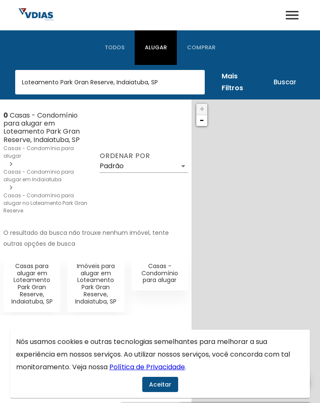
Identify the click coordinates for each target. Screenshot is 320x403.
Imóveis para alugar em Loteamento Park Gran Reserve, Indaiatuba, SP (96, 284)
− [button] (202, 120)
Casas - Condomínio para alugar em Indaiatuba (38, 175)
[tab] (115, 47)
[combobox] (110, 82)
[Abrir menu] (292, 15)
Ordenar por (125, 156)
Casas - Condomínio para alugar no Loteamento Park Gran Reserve (45, 203)
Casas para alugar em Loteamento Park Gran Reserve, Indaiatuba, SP (32, 284)
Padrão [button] (112, 166)
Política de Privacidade (147, 367)
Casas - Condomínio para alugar (159, 273)
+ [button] (202, 109)
